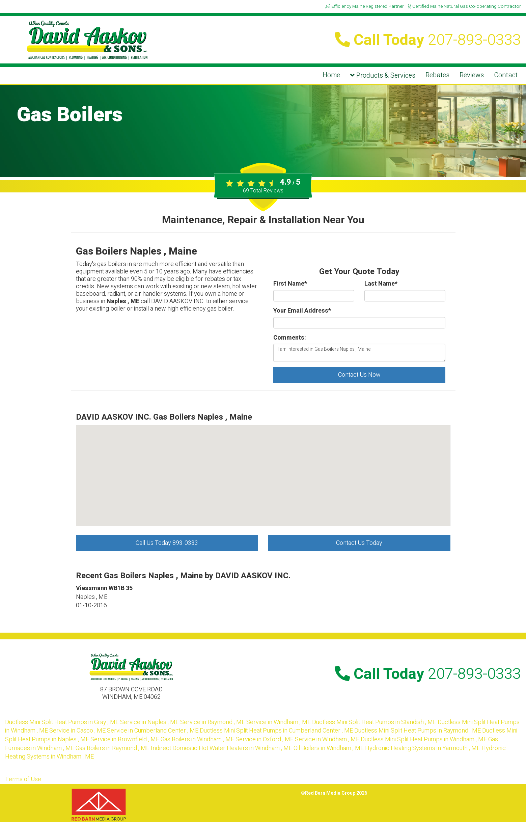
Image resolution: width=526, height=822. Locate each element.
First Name (290, 284)
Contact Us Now (359, 374)
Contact (506, 75)
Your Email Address (302, 311)
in (62, 722)
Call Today (428, 40)
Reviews (472, 75)
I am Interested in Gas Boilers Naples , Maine (359, 353)
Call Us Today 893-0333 (167, 543)
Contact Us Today (359, 543)
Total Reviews (263, 191)
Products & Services (382, 75)
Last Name (380, 284)
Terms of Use (23, 779)
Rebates (437, 75)
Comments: (289, 338)
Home (331, 75)
